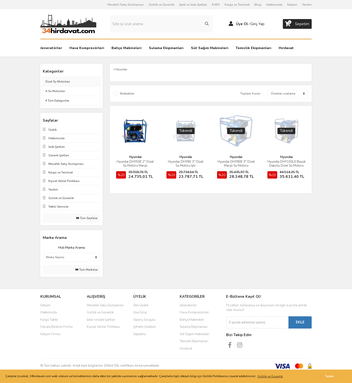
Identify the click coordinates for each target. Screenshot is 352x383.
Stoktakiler (127, 94)
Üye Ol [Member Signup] (242, 23)
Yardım (307, 5)
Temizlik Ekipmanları (194, 341)
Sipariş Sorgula (144, 320)
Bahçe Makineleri (192, 320)
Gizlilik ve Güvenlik (162, 5)
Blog (257, 5)
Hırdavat (186, 348)
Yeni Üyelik (140, 305)
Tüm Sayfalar (87, 218)
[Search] (161, 23)
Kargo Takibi (49, 320)
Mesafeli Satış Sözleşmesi (126, 5)
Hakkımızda (274, 5)
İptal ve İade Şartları (193, 5)
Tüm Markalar (87, 270)
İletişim (292, 5)
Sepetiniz (139, 334)
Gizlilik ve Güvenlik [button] (270, 376)
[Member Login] (231, 24)
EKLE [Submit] (300, 322)
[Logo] (68, 24)
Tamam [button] (329, 376)
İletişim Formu (50, 334)
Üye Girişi (140, 312)
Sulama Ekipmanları (194, 327)
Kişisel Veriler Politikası (103, 327)
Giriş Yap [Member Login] (257, 23)
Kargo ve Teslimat (237, 5)
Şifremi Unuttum (144, 327)
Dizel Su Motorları (57, 82)
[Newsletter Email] (257, 322)
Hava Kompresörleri (194, 312)
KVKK (216, 5)
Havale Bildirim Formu (56, 327)
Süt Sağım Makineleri (194, 334)
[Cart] (297, 24)
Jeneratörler (188, 305)
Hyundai (135, 157)
